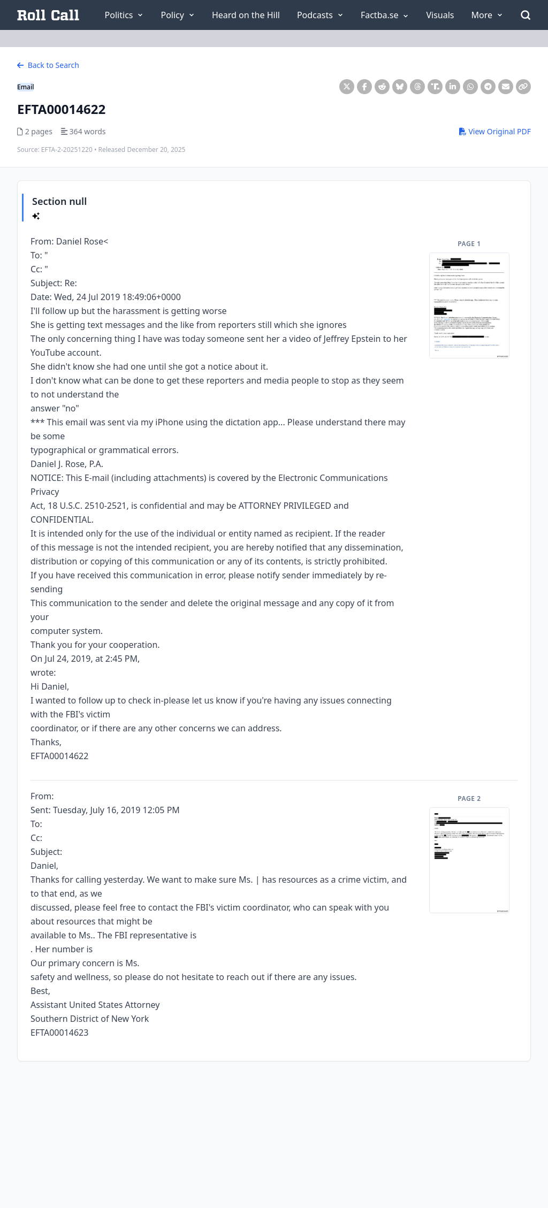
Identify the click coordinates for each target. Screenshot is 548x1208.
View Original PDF (495, 131)
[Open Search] (525, 15)
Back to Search (48, 65)
